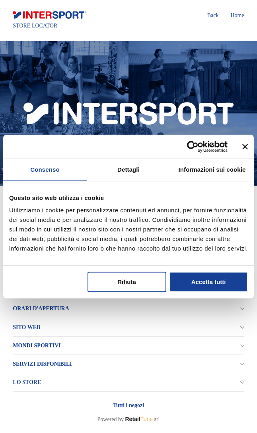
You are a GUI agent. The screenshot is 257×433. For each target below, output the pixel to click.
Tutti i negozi (128, 405)
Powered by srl (128, 419)
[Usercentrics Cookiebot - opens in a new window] (193, 147)
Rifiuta (126, 281)
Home (237, 15)
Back (213, 15)
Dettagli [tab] (128, 169)
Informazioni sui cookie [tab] (212, 169)
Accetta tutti (208, 281)
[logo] (49, 15)
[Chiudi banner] (245, 146)
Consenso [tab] (44, 169)
